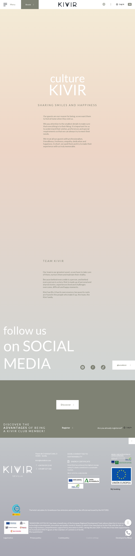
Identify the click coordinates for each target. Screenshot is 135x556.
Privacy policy (35, 538)
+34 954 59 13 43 (45, 465)
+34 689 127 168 (44, 469)
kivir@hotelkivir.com (43, 460)
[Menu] (5, 4)
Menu (12, 4)
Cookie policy (63, 538)
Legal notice (8, 538)
